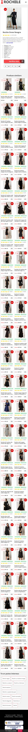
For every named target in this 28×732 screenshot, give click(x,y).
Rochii (15, 705)
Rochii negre (6, 678)
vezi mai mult (9, 42)
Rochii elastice (7, 687)
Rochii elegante (7, 701)
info (12, 100)
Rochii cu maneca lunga (18, 678)
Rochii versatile (16, 696)
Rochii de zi (17, 701)
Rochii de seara (7, 705)
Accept (20, 730)
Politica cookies (18, 717)
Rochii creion (6, 696)
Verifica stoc (16, 61)
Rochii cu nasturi (7, 683)
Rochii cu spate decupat (9, 692)
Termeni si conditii (11, 715)
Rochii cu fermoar (19, 683)
